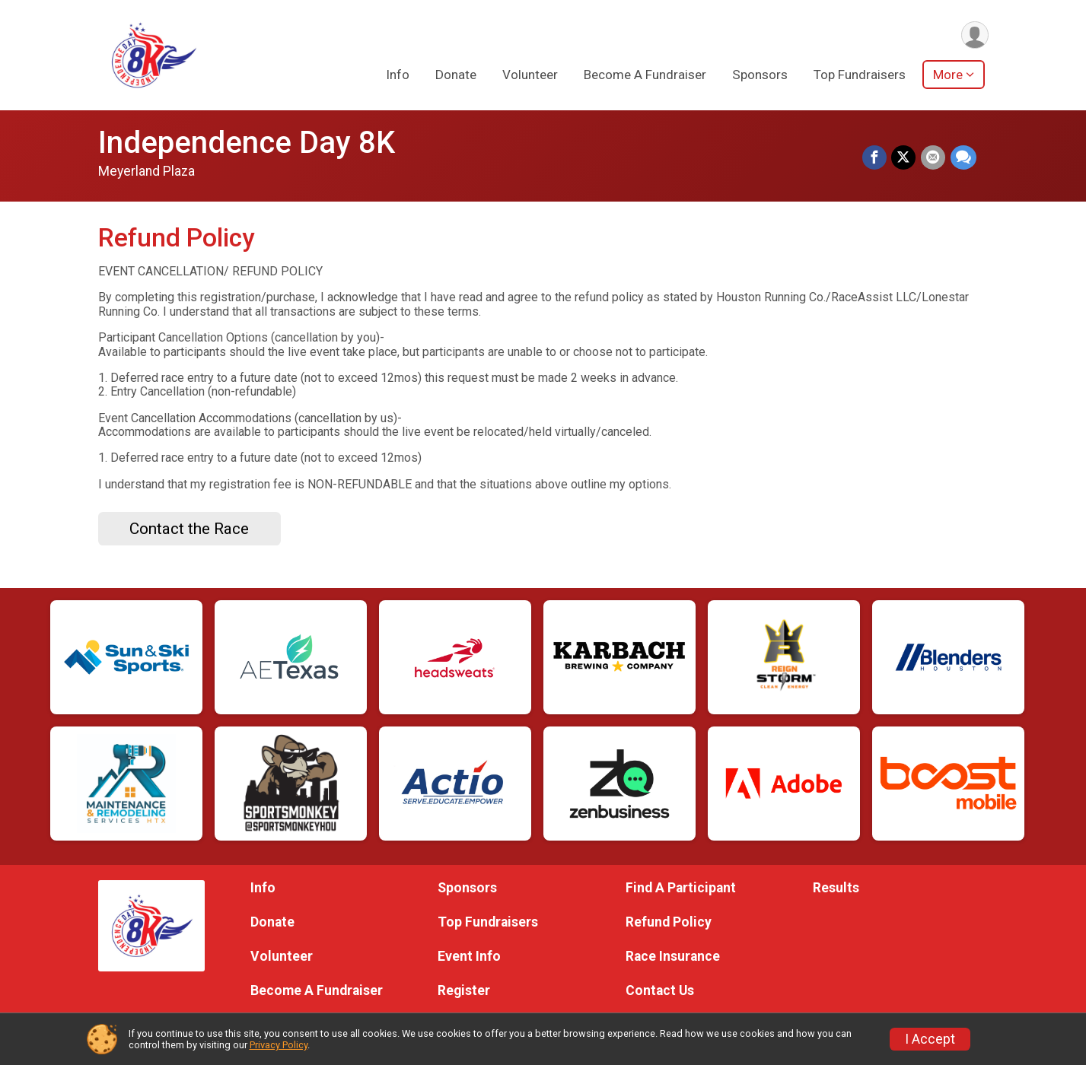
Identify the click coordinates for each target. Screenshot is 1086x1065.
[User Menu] (974, 35)
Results (836, 887)
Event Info (469, 956)
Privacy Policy (278, 1045)
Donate (455, 75)
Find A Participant (681, 887)
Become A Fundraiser (645, 75)
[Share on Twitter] (905, 158)
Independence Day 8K (246, 143)
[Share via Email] (934, 158)
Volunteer (530, 75)
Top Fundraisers (860, 75)
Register (464, 990)
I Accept (930, 1039)
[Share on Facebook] (876, 158)
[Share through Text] (963, 158)
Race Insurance (673, 956)
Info (397, 75)
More (948, 75)
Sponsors (760, 75)
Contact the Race (189, 529)
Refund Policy (669, 922)
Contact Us (660, 990)
